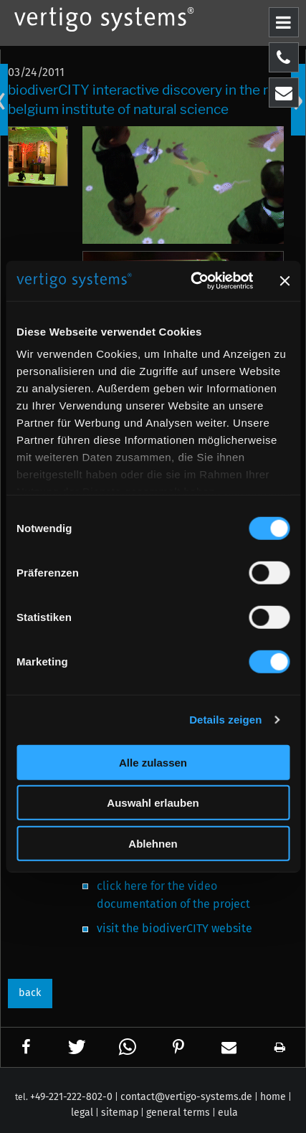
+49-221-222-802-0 (71, 1097)
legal (82, 1112)
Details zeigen (225, 720)
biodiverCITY (176, 928)
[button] (26, 1047)
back (30, 993)
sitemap (119, 1112)
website (231, 928)
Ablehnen (152, 843)
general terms (178, 1112)
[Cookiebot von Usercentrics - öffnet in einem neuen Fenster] (192, 281)
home (273, 1097)
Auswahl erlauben (153, 803)
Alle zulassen (153, 762)
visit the (119, 928)
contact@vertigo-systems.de (186, 1097)
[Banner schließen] (284, 281)
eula (228, 1112)
